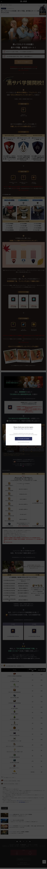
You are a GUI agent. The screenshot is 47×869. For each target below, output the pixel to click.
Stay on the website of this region (23, 442)
